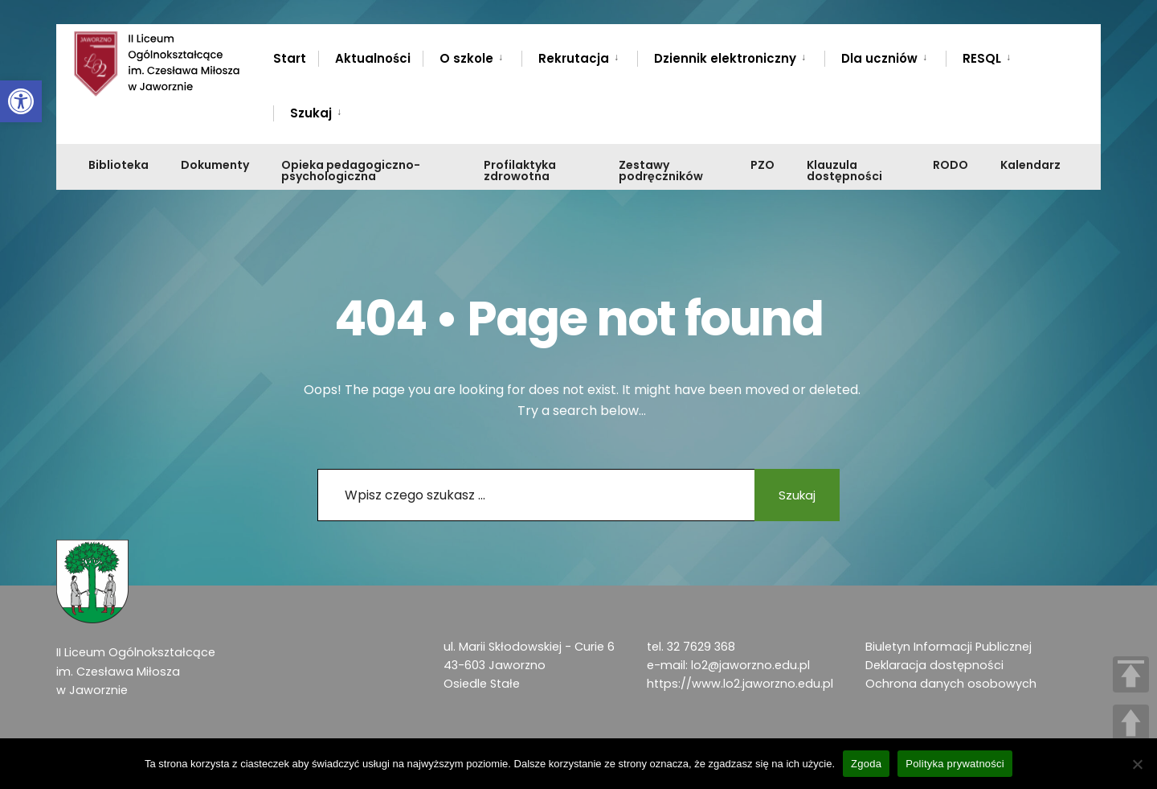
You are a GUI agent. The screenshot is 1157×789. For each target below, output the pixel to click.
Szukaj (795, 495)
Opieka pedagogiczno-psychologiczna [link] (350, 170)
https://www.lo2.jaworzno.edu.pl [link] (740, 684)
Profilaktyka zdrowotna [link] (520, 170)
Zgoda (866, 764)
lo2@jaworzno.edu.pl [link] (750, 665)
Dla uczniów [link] (879, 58)
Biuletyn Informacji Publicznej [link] (948, 647)
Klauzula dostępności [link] (844, 170)
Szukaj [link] (311, 113)
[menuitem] (472, 55)
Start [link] (289, 58)
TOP (1131, 674)
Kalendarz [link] (1030, 165)
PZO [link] (762, 165)
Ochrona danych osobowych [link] (950, 684)
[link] (21, 101)
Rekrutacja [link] (573, 58)
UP (1131, 723)
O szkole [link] (466, 58)
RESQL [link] (982, 58)
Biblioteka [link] (118, 165)
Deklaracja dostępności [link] (934, 665)
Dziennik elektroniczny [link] (725, 58)
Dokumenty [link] (215, 165)
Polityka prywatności (955, 764)
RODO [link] (950, 165)
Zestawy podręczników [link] (661, 170)
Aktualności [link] (373, 58)
